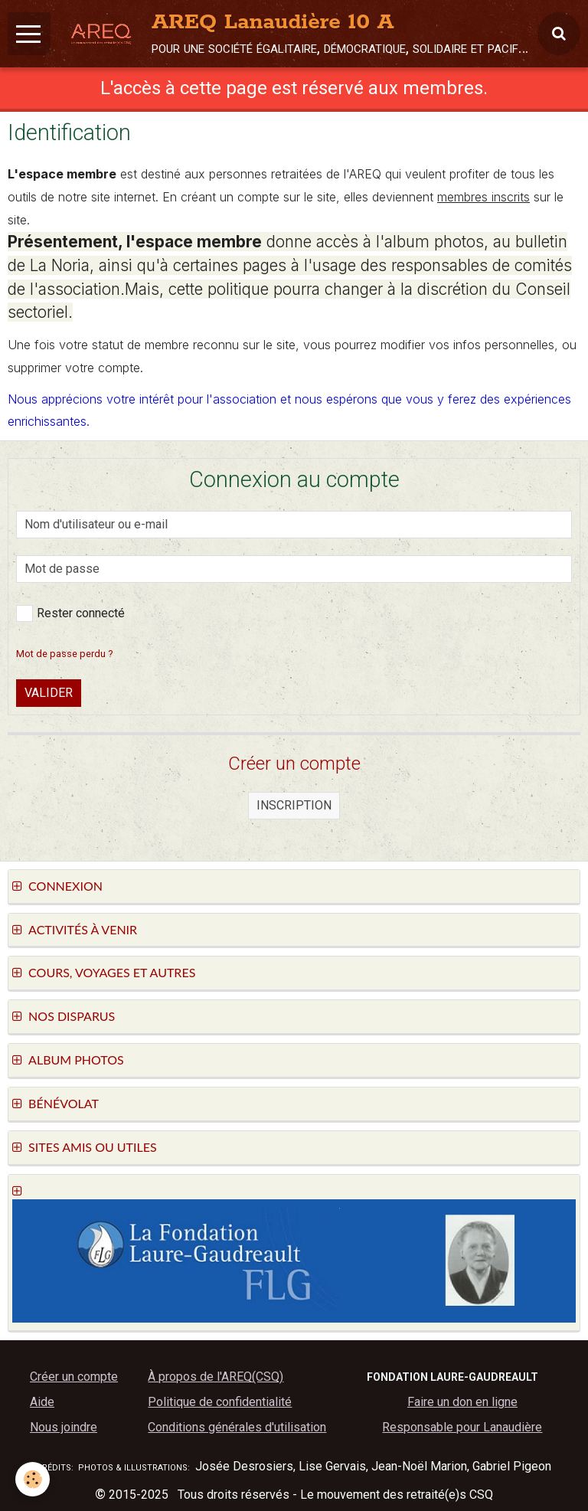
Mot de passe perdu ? (64, 653)
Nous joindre (63, 1427)
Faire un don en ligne (462, 1402)
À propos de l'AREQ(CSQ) (215, 1376)
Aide (42, 1402)
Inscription (294, 805)
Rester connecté (70, 613)
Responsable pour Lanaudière (462, 1427)
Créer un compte (74, 1376)
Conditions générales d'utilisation (237, 1427)
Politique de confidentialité (220, 1402)
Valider (48, 692)
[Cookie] (32, 1479)
